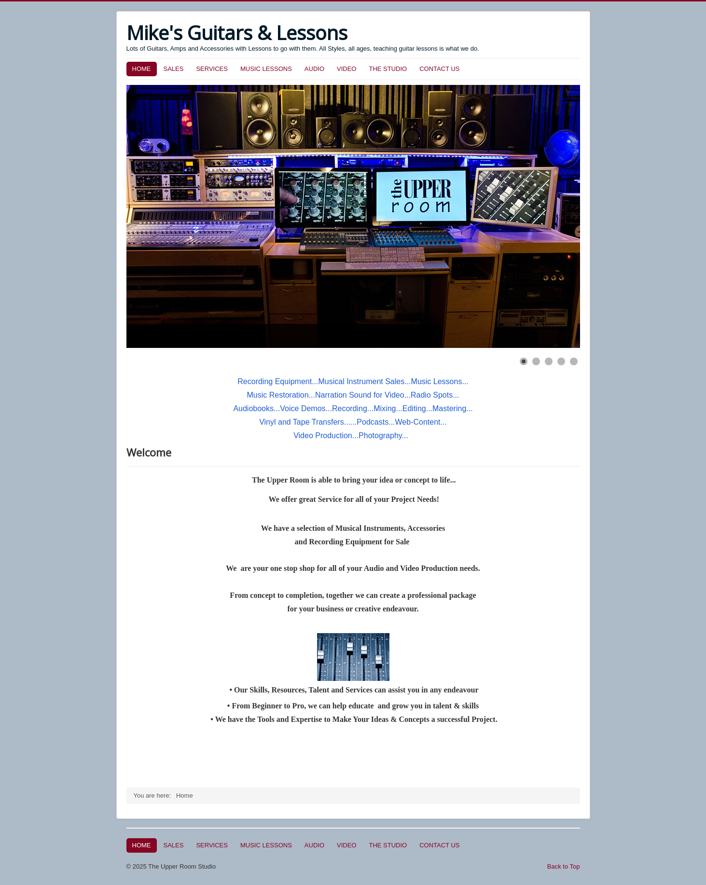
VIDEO (346, 68)
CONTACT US (439, 68)
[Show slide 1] (523, 361)
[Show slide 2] (536, 361)
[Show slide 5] (574, 361)
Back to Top (563, 866)
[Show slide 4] (561, 361)
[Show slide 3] (549, 361)
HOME (141, 68)
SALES (174, 68)
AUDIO (314, 68)
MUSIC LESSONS (266, 68)
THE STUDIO (388, 68)
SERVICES (212, 68)
